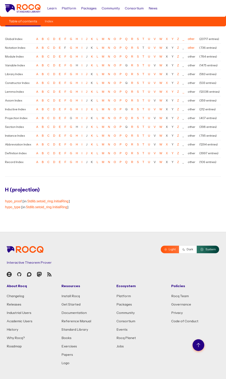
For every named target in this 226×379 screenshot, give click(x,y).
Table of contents (23, 21)
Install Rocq (70, 296)
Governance (181, 304)
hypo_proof (13, 201)
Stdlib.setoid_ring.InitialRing (47, 201)
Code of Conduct (184, 321)
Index (49, 21)
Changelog (15, 296)
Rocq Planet (126, 338)
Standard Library (74, 329)
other (191, 39)
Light (170, 249)
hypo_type (12, 207)
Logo (65, 363)
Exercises (69, 346)
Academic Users (19, 321)
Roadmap (14, 346)
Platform (69, 8)
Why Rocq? (16, 338)
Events (122, 329)
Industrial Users (19, 313)
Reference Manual (76, 321)
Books (66, 338)
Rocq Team (180, 296)
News (153, 8)
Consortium (134, 8)
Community (111, 8)
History (12, 329)
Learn (52, 8)
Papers (67, 354)
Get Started (70, 304)
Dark (188, 249)
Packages (89, 8)
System (208, 249)
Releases (14, 304)
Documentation (74, 313)
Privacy (177, 313)
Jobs (120, 346)
